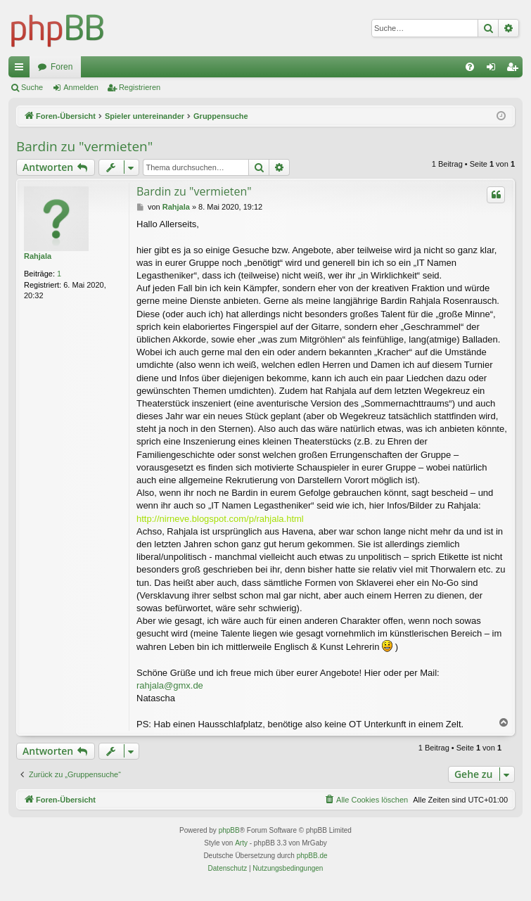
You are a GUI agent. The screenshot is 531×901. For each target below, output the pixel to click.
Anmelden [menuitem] (494, 69)
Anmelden (80, 87)
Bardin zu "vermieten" (84, 146)
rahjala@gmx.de (169, 685)
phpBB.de (312, 856)
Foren (61, 67)
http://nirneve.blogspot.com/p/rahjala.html (220, 518)
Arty (241, 843)
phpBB (229, 830)
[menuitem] (469, 66)
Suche (32, 87)
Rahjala (37, 256)
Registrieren (139, 87)
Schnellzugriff (22, 69)
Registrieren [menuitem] (515, 69)
